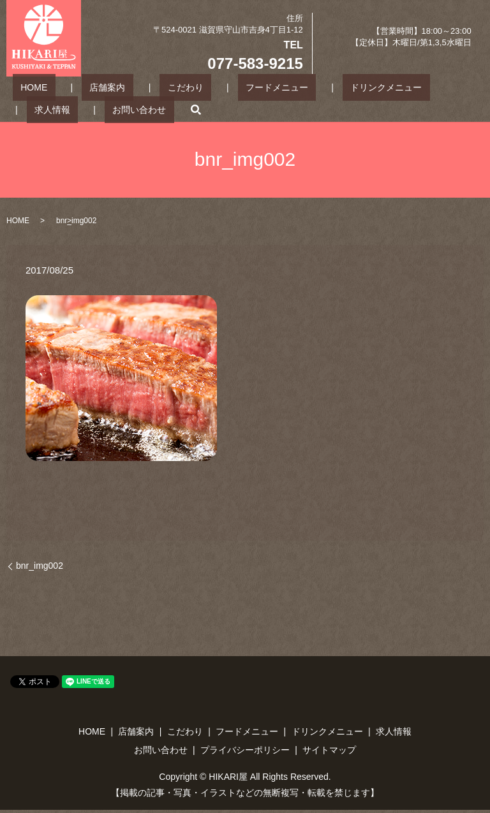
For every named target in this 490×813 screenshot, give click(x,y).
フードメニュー (221, 87)
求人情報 (395, 87)
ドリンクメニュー (314, 87)
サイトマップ (329, 750)
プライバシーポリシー (245, 750)
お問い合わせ (53, 108)
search (102, 109)
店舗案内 (83, 87)
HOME (26, 87)
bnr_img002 (39, 565)
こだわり (146, 87)
